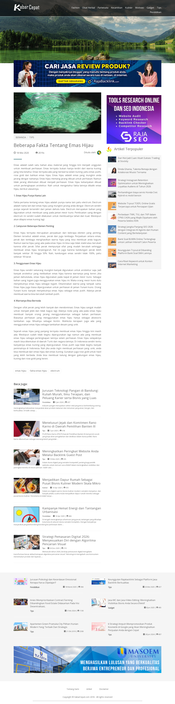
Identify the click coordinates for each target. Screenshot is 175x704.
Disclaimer (104, 689)
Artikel (89, 689)
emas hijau (20, 370)
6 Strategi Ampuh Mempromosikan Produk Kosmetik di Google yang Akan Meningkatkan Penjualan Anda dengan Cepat (131, 627)
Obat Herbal (88, 7)
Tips (159, 7)
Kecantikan (116, 7)
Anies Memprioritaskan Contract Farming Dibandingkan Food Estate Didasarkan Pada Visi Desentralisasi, (54, 603)
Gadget (150, 7)
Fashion (76, 7)
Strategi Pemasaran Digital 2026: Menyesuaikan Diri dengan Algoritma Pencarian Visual (69, 540)
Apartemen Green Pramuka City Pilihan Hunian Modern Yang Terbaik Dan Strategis (54, 625)
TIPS (31, 137)
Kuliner (128, 7)
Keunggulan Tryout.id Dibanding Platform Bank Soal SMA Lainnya (134, 252)
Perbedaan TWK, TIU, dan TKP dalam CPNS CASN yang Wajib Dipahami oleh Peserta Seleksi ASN (137, 217)
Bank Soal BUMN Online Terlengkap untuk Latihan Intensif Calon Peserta (137, 241)
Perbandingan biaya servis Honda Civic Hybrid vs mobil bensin (138, 194)
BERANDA (21, 137)
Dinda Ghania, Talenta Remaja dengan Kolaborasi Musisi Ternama (137, 171)
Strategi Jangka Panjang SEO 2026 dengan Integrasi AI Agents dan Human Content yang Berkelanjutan (138, 230)
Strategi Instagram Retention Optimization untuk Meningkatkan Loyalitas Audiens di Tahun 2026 (135, 183)
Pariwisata (103, 7)
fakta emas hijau (38, 370)
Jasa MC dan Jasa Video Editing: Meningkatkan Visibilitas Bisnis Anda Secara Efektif (131, 602)
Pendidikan (155, 12)
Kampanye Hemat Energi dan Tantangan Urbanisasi (71, 510)
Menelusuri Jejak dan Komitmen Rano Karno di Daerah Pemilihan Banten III (69, 424)
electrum (55, 370)
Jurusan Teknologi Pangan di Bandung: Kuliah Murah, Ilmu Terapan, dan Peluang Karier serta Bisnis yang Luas (70, 394)
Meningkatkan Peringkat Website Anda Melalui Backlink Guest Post (70, 453)
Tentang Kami (73, 689)
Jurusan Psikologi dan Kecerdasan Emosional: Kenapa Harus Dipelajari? (53, 581)
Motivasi (139, 7)
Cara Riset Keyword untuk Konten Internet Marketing (135, 263)
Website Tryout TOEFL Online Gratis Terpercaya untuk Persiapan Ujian (136, 205)
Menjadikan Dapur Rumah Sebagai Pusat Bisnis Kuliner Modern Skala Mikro (71, 481)
